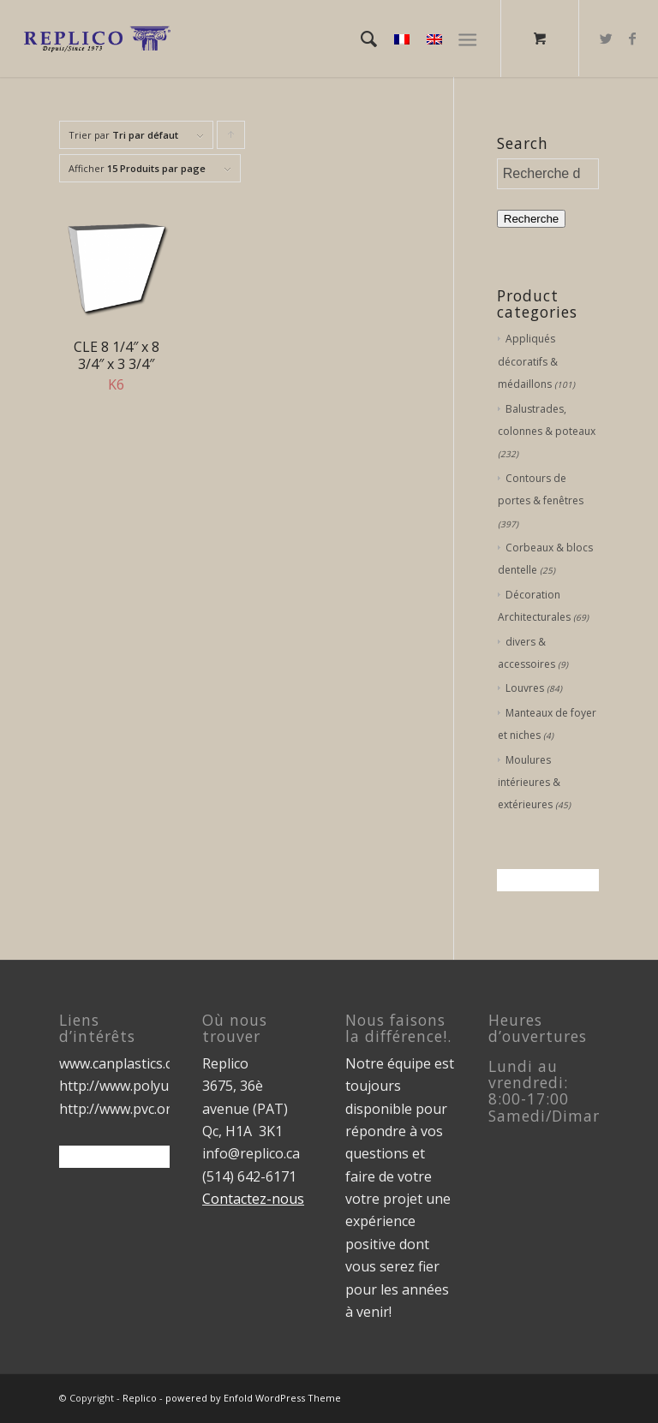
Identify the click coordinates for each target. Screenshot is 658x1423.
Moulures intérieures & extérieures (529, 783)
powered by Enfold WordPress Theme (253, 1397)
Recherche (531, 218)
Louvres (524, 688)
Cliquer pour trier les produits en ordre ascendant (231, 138)
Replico (140, 1397)
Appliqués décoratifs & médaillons (528, 361)
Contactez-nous (253, 1198)
